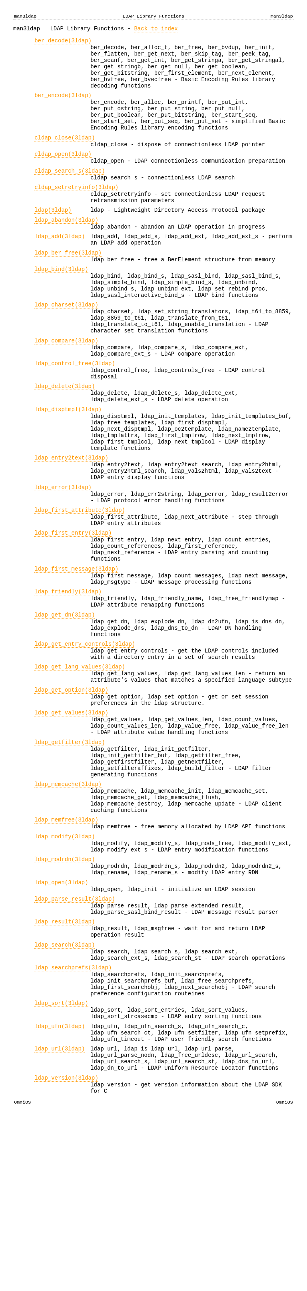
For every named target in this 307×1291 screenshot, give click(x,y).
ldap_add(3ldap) (59, 270)
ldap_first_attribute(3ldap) (79, 588)
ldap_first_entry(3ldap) (73, 614)
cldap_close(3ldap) (64, 157)
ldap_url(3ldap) (59, 1213)
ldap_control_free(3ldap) (74, 417)
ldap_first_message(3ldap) (76, 656)
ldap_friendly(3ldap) (68, 682)
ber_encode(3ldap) (63, 107)
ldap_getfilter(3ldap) (69, 857)
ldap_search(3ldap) (64, 1092)
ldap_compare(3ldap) (66, 391)
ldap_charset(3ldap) (66, 349)
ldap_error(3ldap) (63, 561)
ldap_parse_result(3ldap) (74, 1039)
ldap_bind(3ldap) (61, 307)
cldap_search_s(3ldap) (69, 195)
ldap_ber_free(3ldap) (68, 288)
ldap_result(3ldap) (64, 1065)
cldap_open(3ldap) (63, 175)
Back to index (155, 30)
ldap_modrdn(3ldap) (64, 993)
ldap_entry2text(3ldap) (71, 527)
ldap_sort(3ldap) (61, 1160)
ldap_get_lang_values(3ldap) (79, 770)
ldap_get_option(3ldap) (71, 796)
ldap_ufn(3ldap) (59, 1187)
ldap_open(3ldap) (61, 1020)
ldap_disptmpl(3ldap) (68, 470)
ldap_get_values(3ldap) (71, 823)
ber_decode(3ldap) (63, 43)
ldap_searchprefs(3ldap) (73, 1118)
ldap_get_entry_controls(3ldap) (84, 743)
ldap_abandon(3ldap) (66, 251)
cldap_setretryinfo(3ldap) (76, 213)
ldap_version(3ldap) (66, 1247)
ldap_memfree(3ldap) (66, 948)
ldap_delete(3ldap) (64, 444)
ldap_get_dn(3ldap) (64, 709)
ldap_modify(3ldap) (64, 967)
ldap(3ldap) (52, 240)
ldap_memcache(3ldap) (68, 906)
